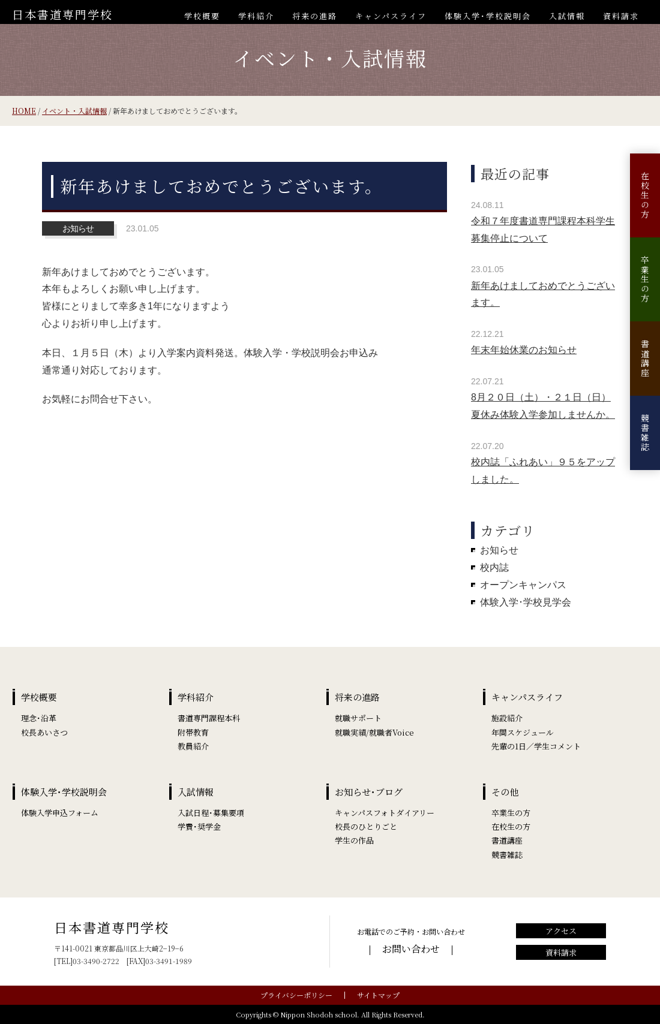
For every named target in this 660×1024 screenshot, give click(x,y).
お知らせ (499, 550)
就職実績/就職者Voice (374, 732)
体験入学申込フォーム (59, 812)
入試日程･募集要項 (211, 812)
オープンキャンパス (523, 585)
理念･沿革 (38, 718)
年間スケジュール (522, 732)
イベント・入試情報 (74, 111)
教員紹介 (193, 746)
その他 (504, 791)
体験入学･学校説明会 (488, 16)
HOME (24, 111)
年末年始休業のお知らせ (524, 350)
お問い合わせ (411, 949)
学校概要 (202, 16)
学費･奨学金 (199, 826)
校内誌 (494, 567)
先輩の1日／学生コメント (536, 746)
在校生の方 (645, 195)
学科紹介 (256, 16)
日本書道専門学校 (62, 14)
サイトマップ (378, 995)
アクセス (561, 930)
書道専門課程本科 (209, 718)
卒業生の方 (645, 279)
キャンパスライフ (391, 16)
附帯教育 (193, 732)
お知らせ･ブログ (369, 791)
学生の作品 (354, 840)
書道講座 (645, 358)
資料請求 (621, 16)
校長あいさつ (44, 732)
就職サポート (358, 718)
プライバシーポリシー (296, 995)
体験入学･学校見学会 (525, 602)
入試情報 (567, 16)
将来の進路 (314, 16)
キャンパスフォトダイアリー (384, 812)
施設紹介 (507, 718)
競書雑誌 (645, 433)
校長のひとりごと (366, 826)
